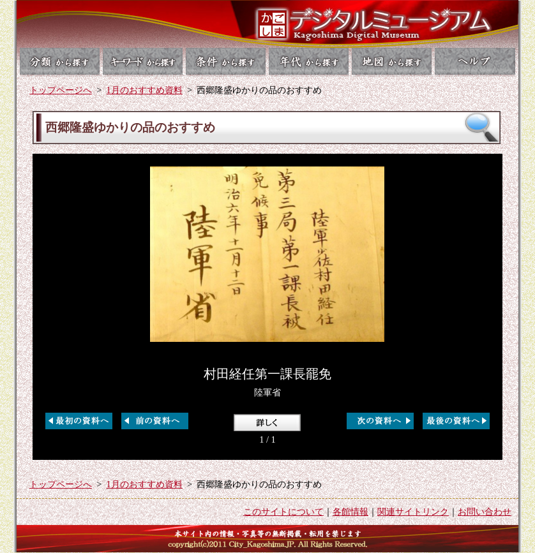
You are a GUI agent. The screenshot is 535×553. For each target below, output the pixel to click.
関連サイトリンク (413, 511)
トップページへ (60, 90)
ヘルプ (476, 61)
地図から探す (393, 61)
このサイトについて (283, 511)
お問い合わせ (484, 511)
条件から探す (226, 61)
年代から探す (309, 61)
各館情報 (350, 511)
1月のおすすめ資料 (145, 90)
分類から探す (58, 61)
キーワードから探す (142, 61)
